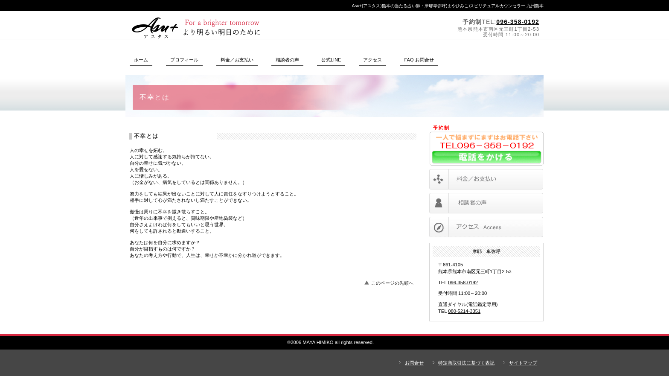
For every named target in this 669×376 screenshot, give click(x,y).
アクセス (486, 227)
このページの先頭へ (392, 283)
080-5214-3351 (464, 311)
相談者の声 (486, 203)
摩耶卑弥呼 (242, 28)
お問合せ (414, 362)
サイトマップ (523, 362)
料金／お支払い (486, 179)
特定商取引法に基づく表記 (466, 362)
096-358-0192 (517, 21)
